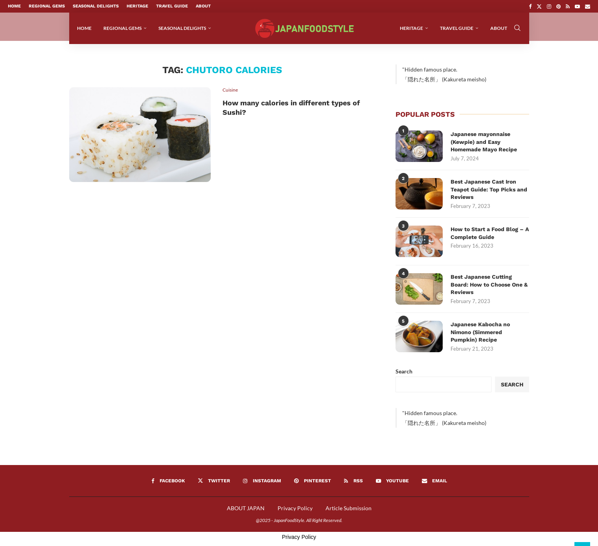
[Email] (587, 6)
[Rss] (568, 6)
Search (404, 375)
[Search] (517, 28)
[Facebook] (530, 6)
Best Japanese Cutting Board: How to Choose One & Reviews (489, 288)
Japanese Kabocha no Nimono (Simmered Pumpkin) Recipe (480, 336)
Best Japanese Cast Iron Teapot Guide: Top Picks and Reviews (489, 193)
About (203, 6)
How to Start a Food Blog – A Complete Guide (490, 237)
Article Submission (349, 512)
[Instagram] (549, 6)
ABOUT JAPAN (246, 512)
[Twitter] (539, 6)
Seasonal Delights (96, 6)
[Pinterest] (558, 6)
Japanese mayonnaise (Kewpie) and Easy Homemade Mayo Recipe (484, 145)
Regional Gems (47, 6)
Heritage (137, 6)
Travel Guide (172, 6)
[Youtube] (577, 6)
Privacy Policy (295, 512)
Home (14, 6)
